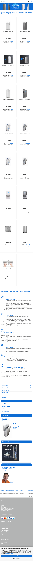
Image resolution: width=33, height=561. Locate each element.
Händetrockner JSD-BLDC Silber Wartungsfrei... (24, 99)
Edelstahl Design (5, 392)
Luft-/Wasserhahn (5, 395)
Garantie (2, 505)
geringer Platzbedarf (5, 390)
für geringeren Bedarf (6, 382)
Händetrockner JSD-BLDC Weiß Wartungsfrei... (8, 99)
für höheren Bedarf (5, 385)
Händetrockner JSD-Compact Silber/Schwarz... (25, 65)
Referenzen (3, 506)
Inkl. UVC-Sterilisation (6, 387)
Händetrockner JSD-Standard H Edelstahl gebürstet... (8, 235)
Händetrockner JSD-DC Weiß (8, 31)
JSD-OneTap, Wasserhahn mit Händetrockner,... (8, 268)
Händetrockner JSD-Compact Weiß (8, 65)
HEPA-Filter (4, 397)
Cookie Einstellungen (5, 510)
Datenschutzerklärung (9, 553)
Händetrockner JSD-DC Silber (25, 31)
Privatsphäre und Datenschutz (6, 509)
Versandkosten (5, 542)
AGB (2, 504)
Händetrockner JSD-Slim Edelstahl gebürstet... (25, 235)
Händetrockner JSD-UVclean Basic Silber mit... (25, 167)
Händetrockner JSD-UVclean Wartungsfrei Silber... (25, 133)
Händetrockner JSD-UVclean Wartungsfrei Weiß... (8, 133)
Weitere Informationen (16, 558)
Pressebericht (3, 507)
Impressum (3, 503)
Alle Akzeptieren (16, 555)
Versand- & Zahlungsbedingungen (7, 508)
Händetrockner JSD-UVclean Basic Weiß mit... (8, 167)
